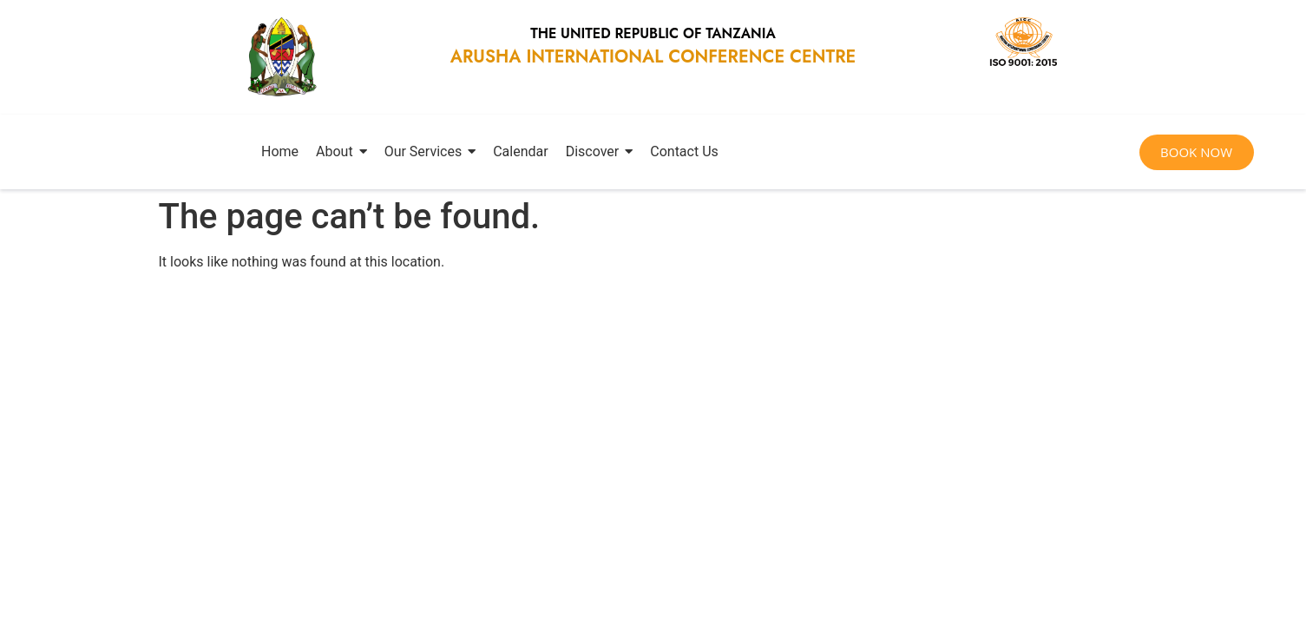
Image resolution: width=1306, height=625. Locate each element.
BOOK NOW (1196, 152)
